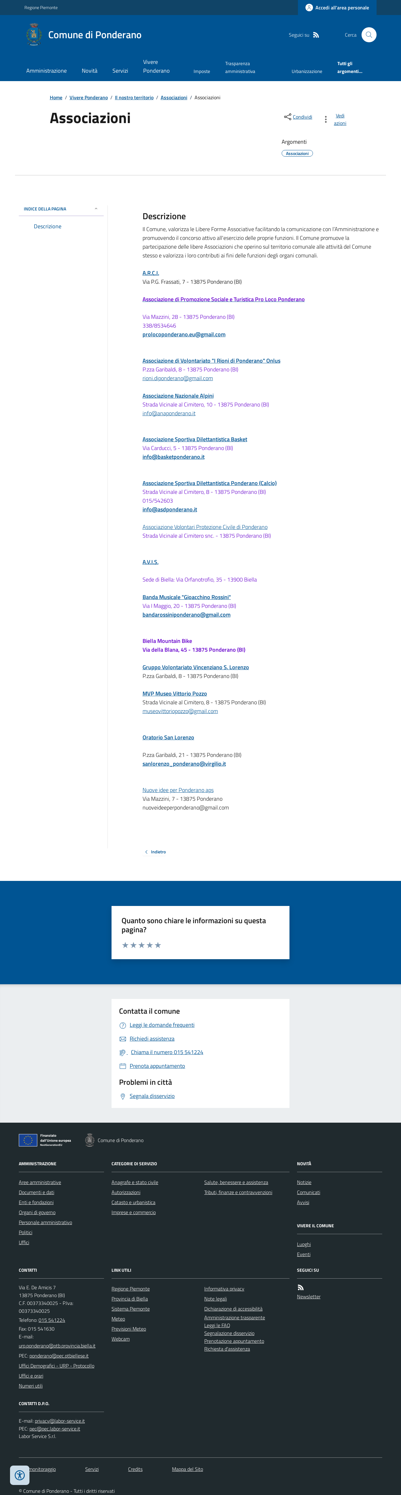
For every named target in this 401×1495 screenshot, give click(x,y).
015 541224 (52, 1320)
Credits (135, 1469)
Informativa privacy (224, 1288)
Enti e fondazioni (36, 1202)
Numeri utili (31, 1385)
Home (56, 97)
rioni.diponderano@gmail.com (178, 378)
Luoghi (304, 1244)
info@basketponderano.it (174, 457)
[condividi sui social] (298, 117)
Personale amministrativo (45, 1222)
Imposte (202, 71)
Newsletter (308, 1296)
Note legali (215, 1298)
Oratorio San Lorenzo (168, 737)
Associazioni (174, 97)
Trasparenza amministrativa (240, 67)
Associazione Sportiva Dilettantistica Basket (195, 439)
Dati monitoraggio (37, 1469)
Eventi (303, 1254)
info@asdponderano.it (170, 509)
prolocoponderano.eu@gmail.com (184, 334)
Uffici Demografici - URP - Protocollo (56, 1365)
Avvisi (303, 1202)
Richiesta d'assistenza (227, 1349)
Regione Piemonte (41, 7)
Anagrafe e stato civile (135, 1182)
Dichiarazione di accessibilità (233, 1308)
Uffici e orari (31, 1375)
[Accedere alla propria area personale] (337, 7)
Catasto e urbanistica (133, 1202)
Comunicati (308, 1192)
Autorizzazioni (126, 1192)
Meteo (118, 1318)
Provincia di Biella (130, 1298)
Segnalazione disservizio (229, 1333)
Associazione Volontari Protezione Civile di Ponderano (205, 527)
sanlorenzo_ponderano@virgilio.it (184, 763)
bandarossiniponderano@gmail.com (187, 614)
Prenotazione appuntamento (234, 1341)
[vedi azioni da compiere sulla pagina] (335, 119)
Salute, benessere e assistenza (236, 1182)
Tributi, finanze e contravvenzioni (238, 1192)
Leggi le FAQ (217, 1325)
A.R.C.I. (151, 273)
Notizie (304, 1182)
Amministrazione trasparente (234, 1317)
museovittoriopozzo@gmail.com (180, 711)
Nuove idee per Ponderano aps (178, 790)
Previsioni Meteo (129, 1328)
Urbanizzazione (307, 71)
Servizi (120, 70)
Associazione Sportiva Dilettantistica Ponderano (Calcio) (210, 483)
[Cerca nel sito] (367, 34)
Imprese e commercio (134, 1212)
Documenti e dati (36, 1192)
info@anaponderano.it (169, 413)
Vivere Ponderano (156, 66)
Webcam (121, 1338)
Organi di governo (37, 1212)
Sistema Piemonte (131, 1308)
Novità (89, 70)
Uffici (24, 1242)
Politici (25, 1232)
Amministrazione (46, 70)
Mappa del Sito (187, 1469)
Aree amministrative (40, 1182)
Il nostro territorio (134, 97)
